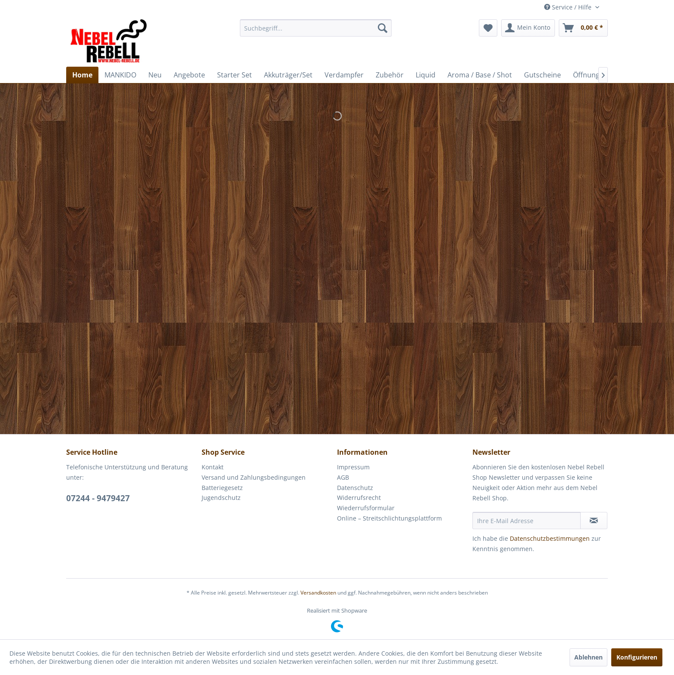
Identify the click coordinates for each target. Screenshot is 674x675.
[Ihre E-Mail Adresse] (526, 520)
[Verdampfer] (344, 75)
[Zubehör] (390, 75)
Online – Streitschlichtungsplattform (389, 518)
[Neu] (155, 75)
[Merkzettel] (488, 28)
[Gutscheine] (542, 75)
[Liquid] (425, 75)
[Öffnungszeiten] (598, 75)
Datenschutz (355, 488)
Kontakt (213, 467)
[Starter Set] (234, 75)
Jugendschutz (221, 497)
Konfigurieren (636, 657)
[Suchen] (383, 28)
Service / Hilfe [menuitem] (568, 7)
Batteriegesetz (222, 488)
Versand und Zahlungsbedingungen (254, 477)
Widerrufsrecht (359, 497)
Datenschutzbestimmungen (550, 538)
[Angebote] (189, 75)
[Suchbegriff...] (316, 28)
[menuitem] (316, 28)
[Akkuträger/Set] (288, 75)
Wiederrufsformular (366, 508)
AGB (343, 477)
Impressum (353, 467)
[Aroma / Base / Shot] (479, 75)
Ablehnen (588, 657)
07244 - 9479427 (98, 498)
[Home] (82, 75)
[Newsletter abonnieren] (593, 520)
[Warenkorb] (583, 28)
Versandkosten (318, 592)
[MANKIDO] (120, 75)
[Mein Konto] (528, 28)
